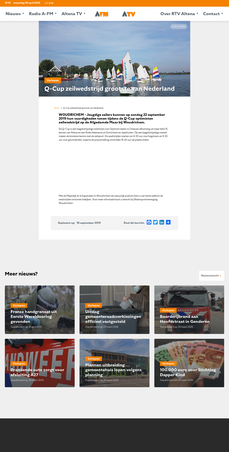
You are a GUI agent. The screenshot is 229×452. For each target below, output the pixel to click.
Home (57, 108)
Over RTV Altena (177, 14)
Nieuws (13, 14)
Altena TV (71, 14)
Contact (211, 14)
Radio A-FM (41, 14)
